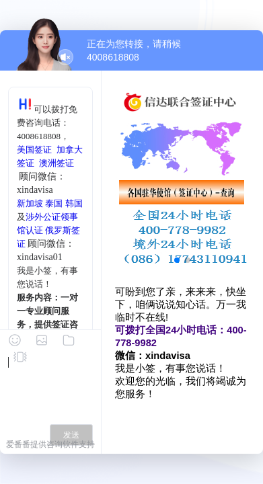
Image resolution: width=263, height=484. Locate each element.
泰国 (54, 203)
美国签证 (34, 150)
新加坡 (30, 203)
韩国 (74, 203)
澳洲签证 (56, 163)
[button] (177, 260)
